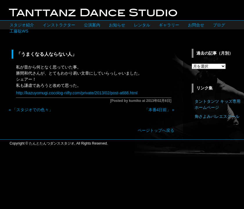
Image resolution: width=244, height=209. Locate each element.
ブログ (219, 25)
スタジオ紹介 (22, 25)
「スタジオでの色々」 (32, 109)
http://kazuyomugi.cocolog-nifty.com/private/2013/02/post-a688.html (76, 93)
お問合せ (196, 25)
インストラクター (59, 25)
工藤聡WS (19, 31)
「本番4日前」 (157, 109)
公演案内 (92, 25)
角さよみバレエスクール (217, 116)
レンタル (142, 25)
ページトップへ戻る (156, 130)
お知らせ (117, 25)
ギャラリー (169, 25)
